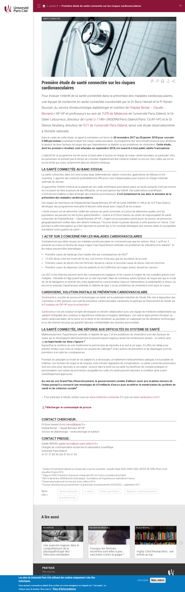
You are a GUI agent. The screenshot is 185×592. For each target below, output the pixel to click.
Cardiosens (49, 311)
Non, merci (157, 580)
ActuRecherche (67, 497)
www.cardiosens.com (146, 397)
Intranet (46, 575)
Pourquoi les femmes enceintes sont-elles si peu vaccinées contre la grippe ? (107, 551)
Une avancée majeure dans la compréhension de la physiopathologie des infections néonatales (61, 550)
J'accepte (142, 580)
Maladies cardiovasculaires (141, 491)
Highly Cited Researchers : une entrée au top (155, 553)
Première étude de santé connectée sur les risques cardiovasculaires (101, 6)
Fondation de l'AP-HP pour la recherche (66, 304)
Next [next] (181, 542)
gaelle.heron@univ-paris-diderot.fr (78, 443)
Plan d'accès (48, 571)
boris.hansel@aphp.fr (72, 424)
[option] (62, 542)
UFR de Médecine (115, 113)
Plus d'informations (64, 589)
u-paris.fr (53, 6)
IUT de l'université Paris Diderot (105, 125)
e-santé (88, 491)
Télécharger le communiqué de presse (68, 407)
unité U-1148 (96, 119)
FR (180, 6)
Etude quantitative (109, 491)
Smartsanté (49, 297)
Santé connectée (68, 491)
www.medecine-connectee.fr (106, 397)
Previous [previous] (36, 542)
